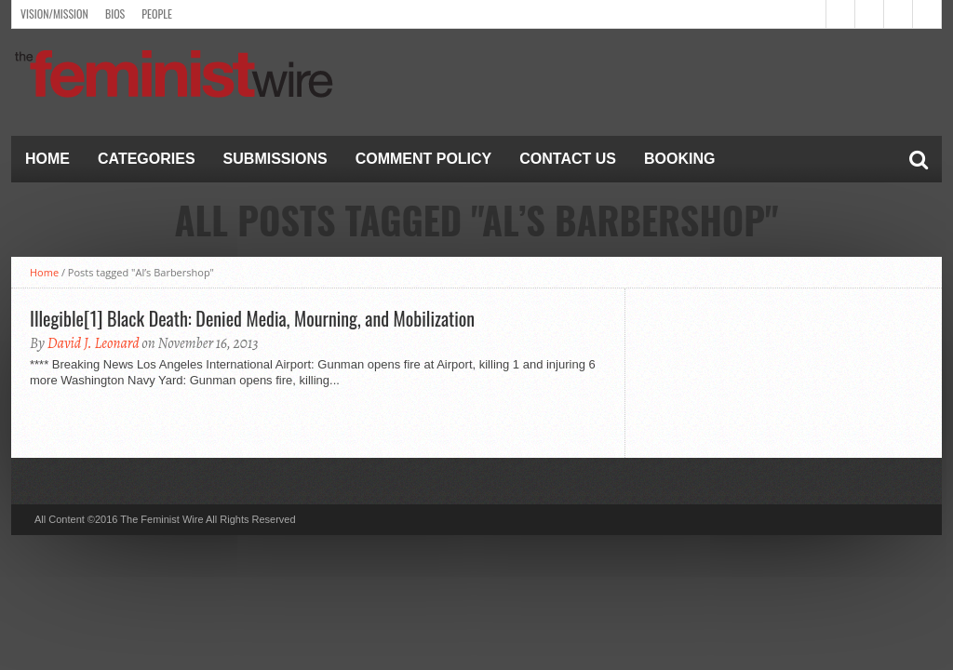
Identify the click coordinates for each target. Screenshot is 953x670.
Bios (115, 13)
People (156, 13)
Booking (679, 159)
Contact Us (567, 159)
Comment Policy (424, 159)
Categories (146, 159)
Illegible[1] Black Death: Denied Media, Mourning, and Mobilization (252, 318)
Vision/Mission (54, 13)
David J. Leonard (93, 343)
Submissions (275, 159)
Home (47, 159)
